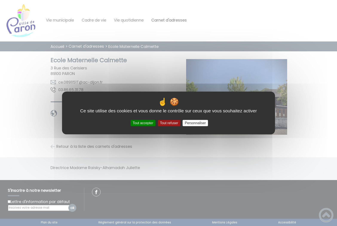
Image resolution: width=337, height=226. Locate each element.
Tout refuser (169, 123)
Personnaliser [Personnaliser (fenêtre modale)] (195, 123)
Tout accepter (143, 123)
